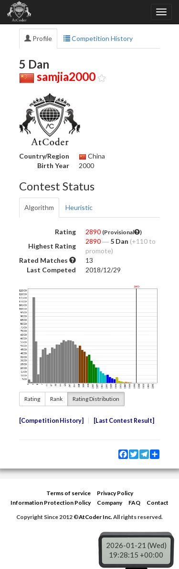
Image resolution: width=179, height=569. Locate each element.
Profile (38, 38)
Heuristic (79, 207)
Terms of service (68, 493)
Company (109, 502)
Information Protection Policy (51, 502)
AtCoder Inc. (95, 516)
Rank (56, 398)
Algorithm (39, 207)
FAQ (134, 502)
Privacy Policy (115, 493)
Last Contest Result (123, 420)
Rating (32, 398)
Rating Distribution (96, 398)
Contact (157, 502)
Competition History (98, 38)
